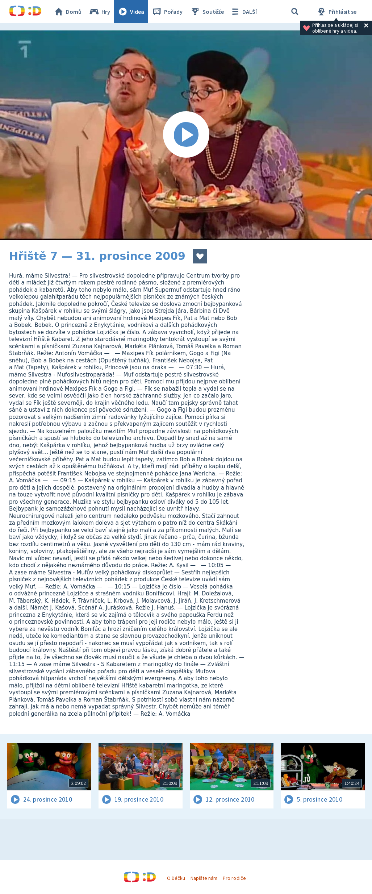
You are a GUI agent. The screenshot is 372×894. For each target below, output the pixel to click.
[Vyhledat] (295, 11)
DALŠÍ (243, 11)
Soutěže (207, 11)
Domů (67, 11)
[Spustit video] (186, 135)
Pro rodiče (234, 878)
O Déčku (176, 878)
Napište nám (204, 878)
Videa (130, 11)
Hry (99, 11)
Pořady (167, 11)
